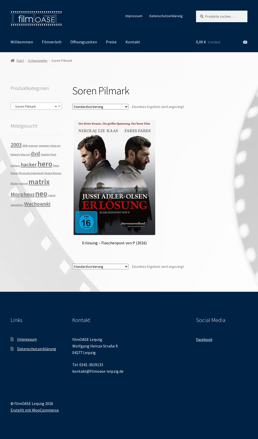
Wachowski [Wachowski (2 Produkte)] (37, 203)
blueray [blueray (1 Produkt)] (15, 154)
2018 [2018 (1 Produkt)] (24, 145)
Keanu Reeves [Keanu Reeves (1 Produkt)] (53, 173)
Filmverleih (51, 41)
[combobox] (36, 106)
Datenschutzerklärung (166, 16)
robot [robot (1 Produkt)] (51, 195)
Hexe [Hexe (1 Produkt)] (56, 165)
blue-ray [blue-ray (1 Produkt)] (56, 145)
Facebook (204, 339)
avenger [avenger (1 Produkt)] (33, 145)
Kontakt (132, 41)
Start (20, 60)
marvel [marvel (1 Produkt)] (23, 183)
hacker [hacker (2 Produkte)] (29, 164)
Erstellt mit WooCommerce (35, 410)
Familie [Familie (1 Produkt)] (45, 154)
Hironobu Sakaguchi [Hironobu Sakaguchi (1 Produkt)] (31, 173)
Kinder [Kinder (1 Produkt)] (15, 183)
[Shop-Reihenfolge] (100, 106)
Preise (111, 41)
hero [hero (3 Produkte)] (45, 163)
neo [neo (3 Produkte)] (41, 193)
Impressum (133, 16)
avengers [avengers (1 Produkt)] (44, 145)
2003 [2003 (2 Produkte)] (16, 144)
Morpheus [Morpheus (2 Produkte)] (23, 194)
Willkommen (22, 41)
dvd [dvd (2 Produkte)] (35, 153)
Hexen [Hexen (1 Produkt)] (14, 173)
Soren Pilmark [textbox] (35, 106)
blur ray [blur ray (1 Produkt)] (25, 154)
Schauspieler (38, 60)
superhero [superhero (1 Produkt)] (17, 205)
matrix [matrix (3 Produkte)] (39, 181)
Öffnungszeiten (83, 41)
